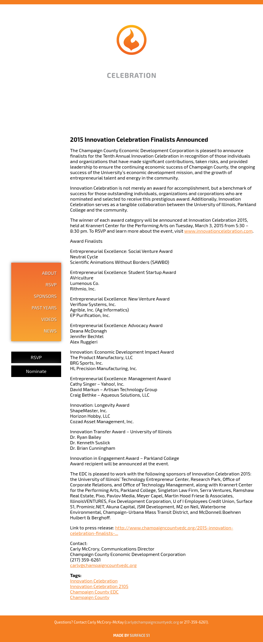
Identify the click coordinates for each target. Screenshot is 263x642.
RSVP (51, 284)
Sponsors (45, 296)
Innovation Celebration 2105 (99, 586)
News (50, 330)
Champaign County (89, 597)
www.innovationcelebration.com (218, 231)
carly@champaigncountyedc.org (103, 565)
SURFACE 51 (140, 635)
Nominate (36, 371)
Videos (49, 319)
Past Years (44, 307)
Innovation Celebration (94, 580)
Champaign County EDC (94, 591)
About (49, 273)
